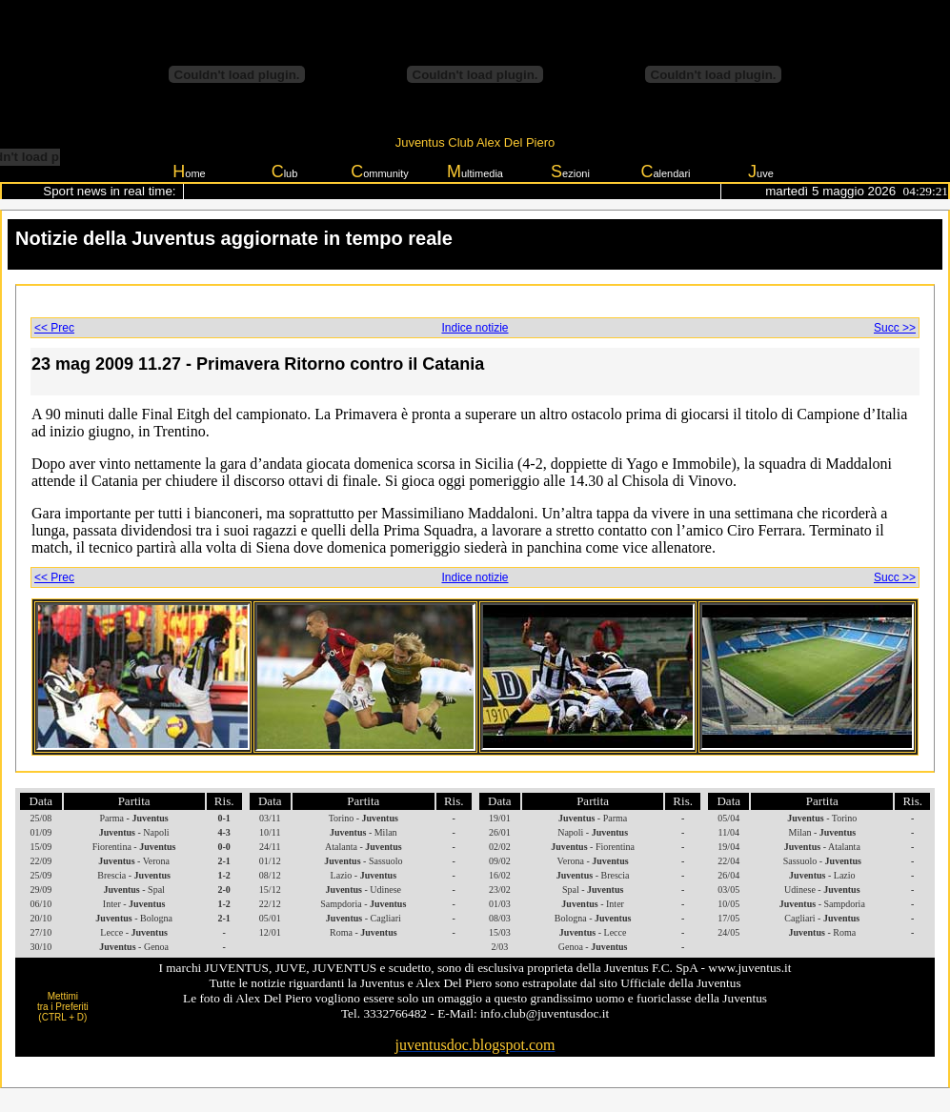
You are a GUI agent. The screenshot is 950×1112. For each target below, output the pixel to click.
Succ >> (895, 327)
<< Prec (54, 327)
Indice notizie (474, 327)
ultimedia (475, 171)
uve (761, 171)
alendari (665, 171)
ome (188, 171)
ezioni (570, 171)
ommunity (380, 171)
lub (285, 171)
